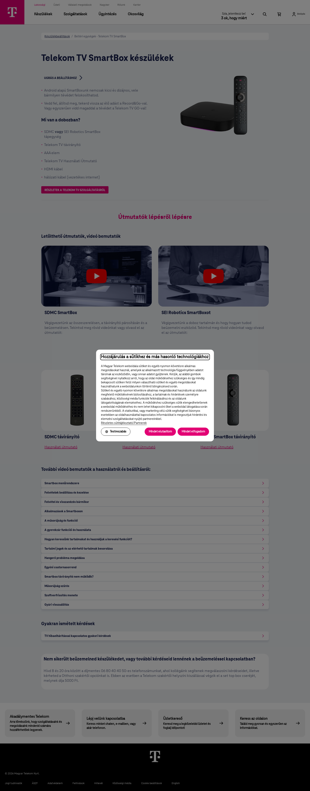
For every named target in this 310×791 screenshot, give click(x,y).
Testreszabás (115, 431)
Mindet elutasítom (160, 431)
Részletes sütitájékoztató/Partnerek (124, 423)
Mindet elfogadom (193, 431)
